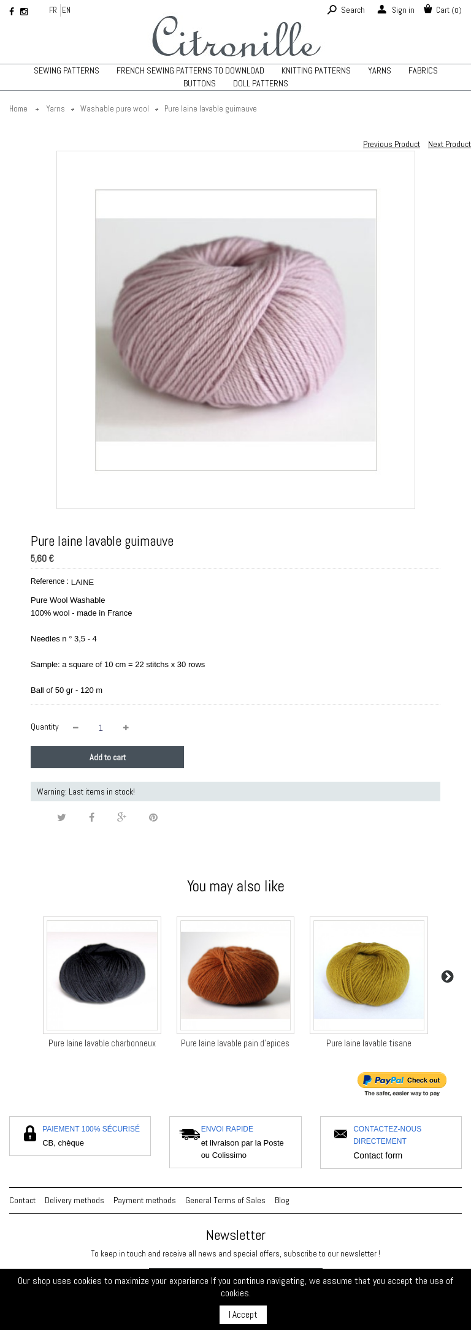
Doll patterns (260, 83)
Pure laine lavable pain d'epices (235, 1043)
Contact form (377, 1155)
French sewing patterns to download (190, 70)
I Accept (243, 1314)
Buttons (199, 83)
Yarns (379, 70)
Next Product (449, 143)
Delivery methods (74, 1200)
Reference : (50, 581)
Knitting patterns (316, 70)
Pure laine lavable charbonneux (102, 1043)
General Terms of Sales (225, 1200)
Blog (282, 1200)
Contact (22, 1200)
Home (18, 109)
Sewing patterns (66, 70)
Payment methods (144, 1200)
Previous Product (391, 143)
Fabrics (423, 70)
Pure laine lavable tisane (369, 1043)
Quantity (45, 726)
